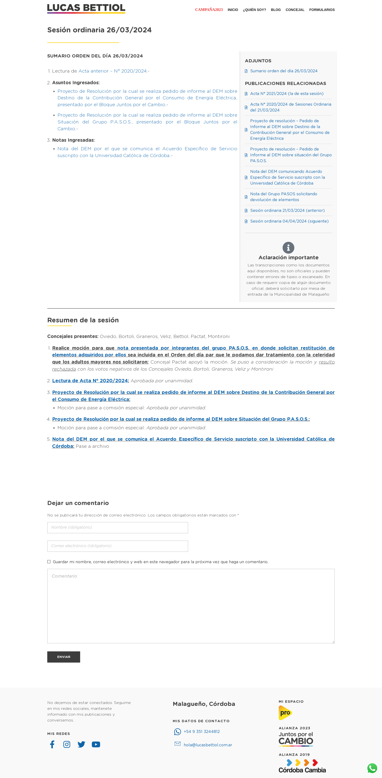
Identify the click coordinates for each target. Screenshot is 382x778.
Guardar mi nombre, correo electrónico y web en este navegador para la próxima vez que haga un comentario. (160, 562)
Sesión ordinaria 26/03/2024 (99, 30)
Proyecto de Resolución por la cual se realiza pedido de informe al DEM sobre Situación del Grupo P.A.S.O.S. (180, 419)
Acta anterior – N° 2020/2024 (112, 71)
